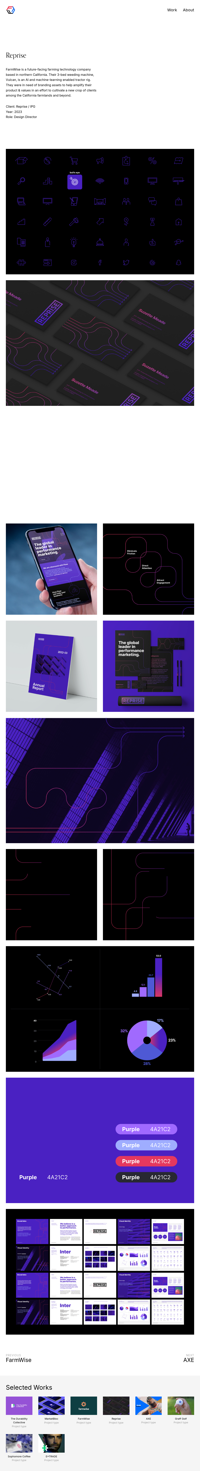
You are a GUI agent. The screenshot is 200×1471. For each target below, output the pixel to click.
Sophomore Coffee (19, 1456)
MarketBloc (51, 1418)
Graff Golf (181, 1418)
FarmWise (84, 1418)
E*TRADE (51, 1456)
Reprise (116, 1418)
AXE (148, 1418)
